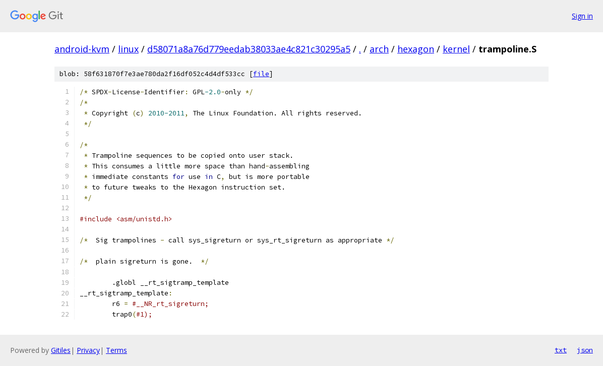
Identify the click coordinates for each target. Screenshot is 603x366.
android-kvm (81, 49)
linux (128, 49)
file (261, 74)
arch (379, 49)
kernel (456, 49)
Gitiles (61, 350)
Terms (116, 350)
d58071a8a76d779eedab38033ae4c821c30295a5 (248, 49)
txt (561, 349)
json (585, 349)
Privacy (88, 350)
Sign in (582, 16)
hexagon (415, 49)
